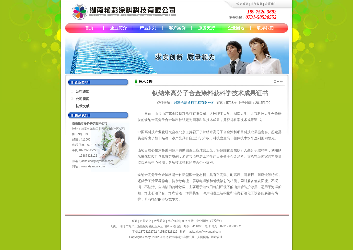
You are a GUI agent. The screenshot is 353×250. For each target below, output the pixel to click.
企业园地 (236, 28)
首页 (89, 28)
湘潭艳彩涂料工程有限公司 (194, 103)
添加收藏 (256, 4)
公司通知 (82, 91)
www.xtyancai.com (93, 166)
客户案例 (177, 28)
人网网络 (203, 237)
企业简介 (118, 28)
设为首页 (242, 4)
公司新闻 (82, 99)
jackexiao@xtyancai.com (97, 161)
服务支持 (206, 28)
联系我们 (271, 4)
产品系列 (148, 28)
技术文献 (82, 106)
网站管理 (217, 237)
